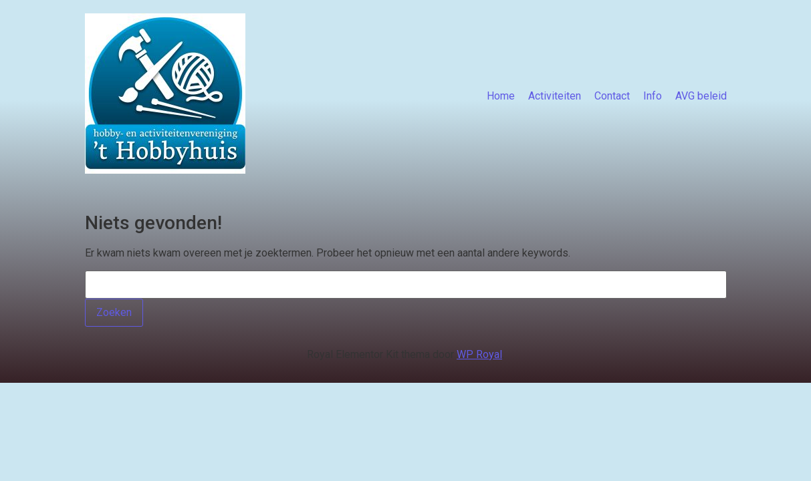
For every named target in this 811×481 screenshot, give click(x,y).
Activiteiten (554, 96)
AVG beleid (701, 96)
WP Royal (479, 354)
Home (501, 96)
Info (652, 96)
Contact (612, 96)
